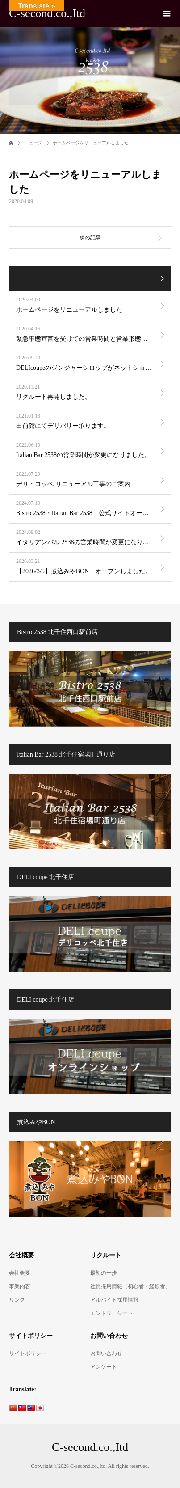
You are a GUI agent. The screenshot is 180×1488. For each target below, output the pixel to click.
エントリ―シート (111, 1313)
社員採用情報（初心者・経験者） (130, 1286)
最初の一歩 (103, 1273)
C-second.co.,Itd (47, 13)
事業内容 (19, 1286)
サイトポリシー (27, 1353)
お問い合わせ (106, 1353)
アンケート (103, 1367)
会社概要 (19, 1273)
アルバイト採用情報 (114, 1300)
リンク (17, 1300)
